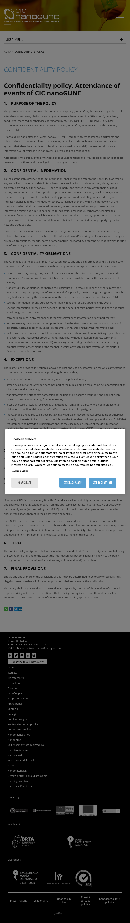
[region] (65, 461)
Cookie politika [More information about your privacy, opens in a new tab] (19, 471)
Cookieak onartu (73, 482)
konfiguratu (24, 482)
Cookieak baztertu (103, 482)
